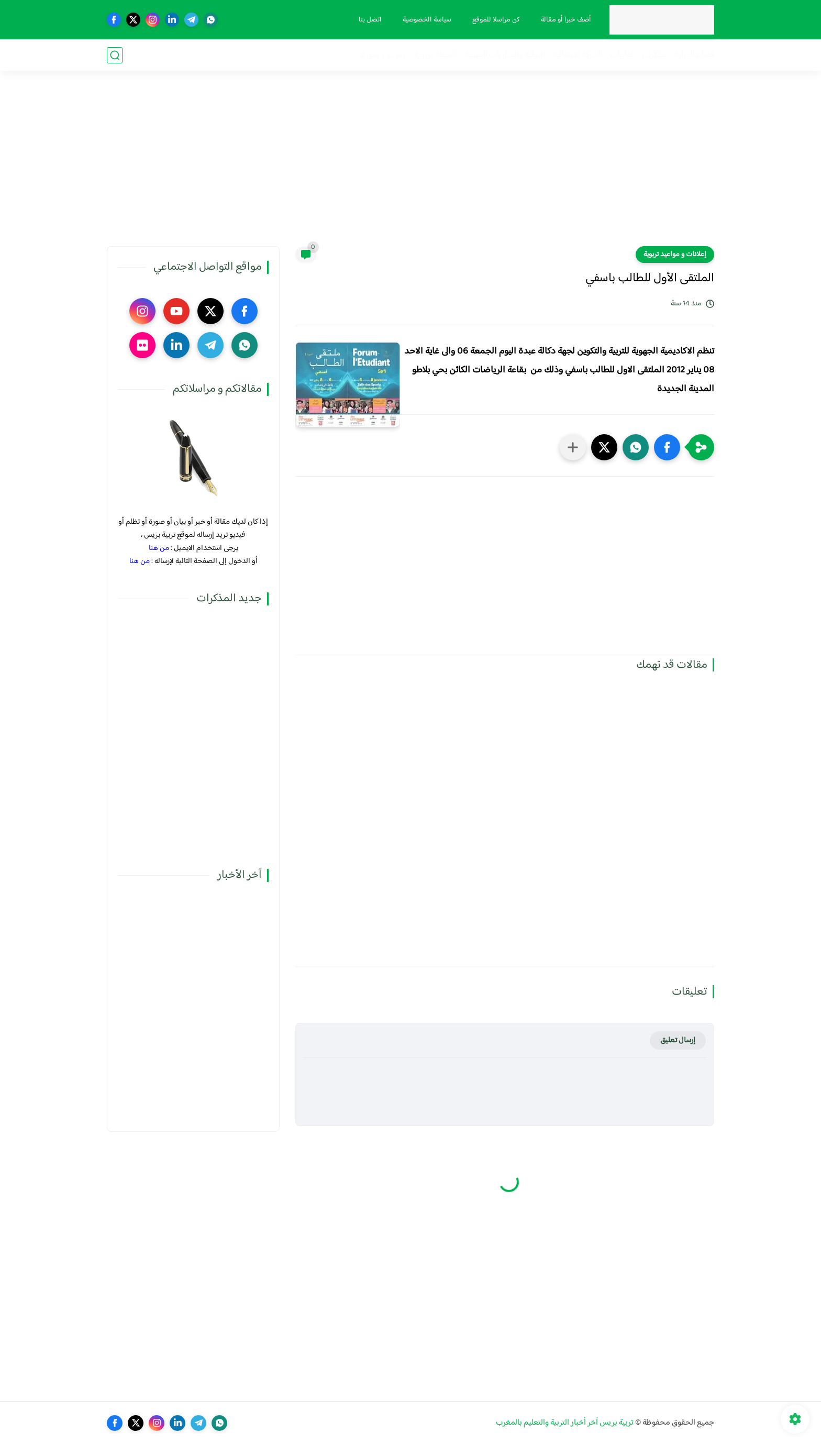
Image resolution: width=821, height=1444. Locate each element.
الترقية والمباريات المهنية (504, 55)
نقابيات (622, 55)
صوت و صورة (383, 55)
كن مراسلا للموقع (496, 20)
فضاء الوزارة (694, 55)
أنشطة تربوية (435, 55)
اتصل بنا (370, 20)
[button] (667, 447)
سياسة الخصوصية (427, 20)
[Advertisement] (410, 165)
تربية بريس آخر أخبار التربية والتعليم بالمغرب (565, 1423)
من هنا (159, 548)
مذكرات (654, 55)
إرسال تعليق (677, 1040)
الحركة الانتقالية (577, 55)
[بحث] (115, 55)
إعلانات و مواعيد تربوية (675, 254)
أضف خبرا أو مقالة (566, 20)
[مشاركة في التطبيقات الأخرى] (573, 447)
